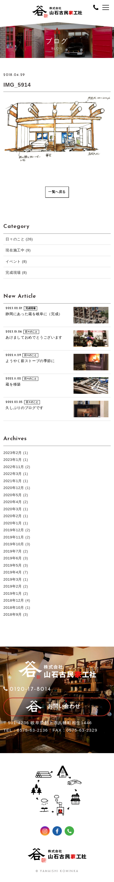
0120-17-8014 (27, 689)
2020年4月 (12, 502)
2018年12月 (13, 600)
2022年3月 (12, 474)
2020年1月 (12, 523)
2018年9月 (12, 614)
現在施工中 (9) (18, 250)
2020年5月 (12, 495)
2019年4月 (12, 572)
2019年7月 (12, 551)
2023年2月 (12, 453)
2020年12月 (13, 488)
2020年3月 (12, 509)
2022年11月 (13, 467)
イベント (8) (16, 261)
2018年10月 (13, 607)
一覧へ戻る (57, 192)
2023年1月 (12, 460)
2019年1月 (12, 593)
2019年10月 (13, 544)
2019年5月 (12, 565)
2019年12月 (13, 530)
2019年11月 (13, 537)
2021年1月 (12, 481)
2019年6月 (12, 558)
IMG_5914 (17, 85)
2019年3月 (12, 579)
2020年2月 (12, 516)
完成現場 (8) (16, 272)
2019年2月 (12, 586)
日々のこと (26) (19, 239)
